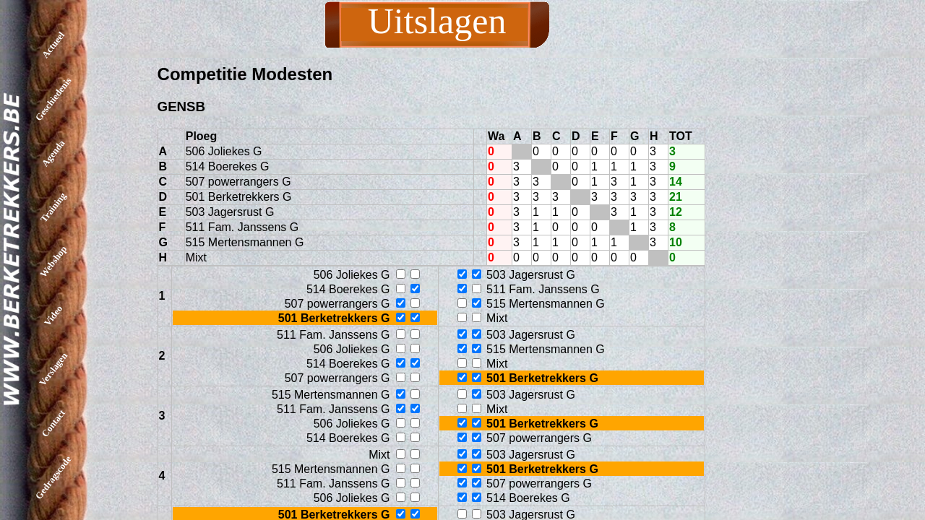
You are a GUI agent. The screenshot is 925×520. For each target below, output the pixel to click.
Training (53, 207)
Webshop (53, 261)
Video (53, 315)
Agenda (53, 153)
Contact (53, 423)
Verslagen (53, 369)
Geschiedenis (53, 99)
